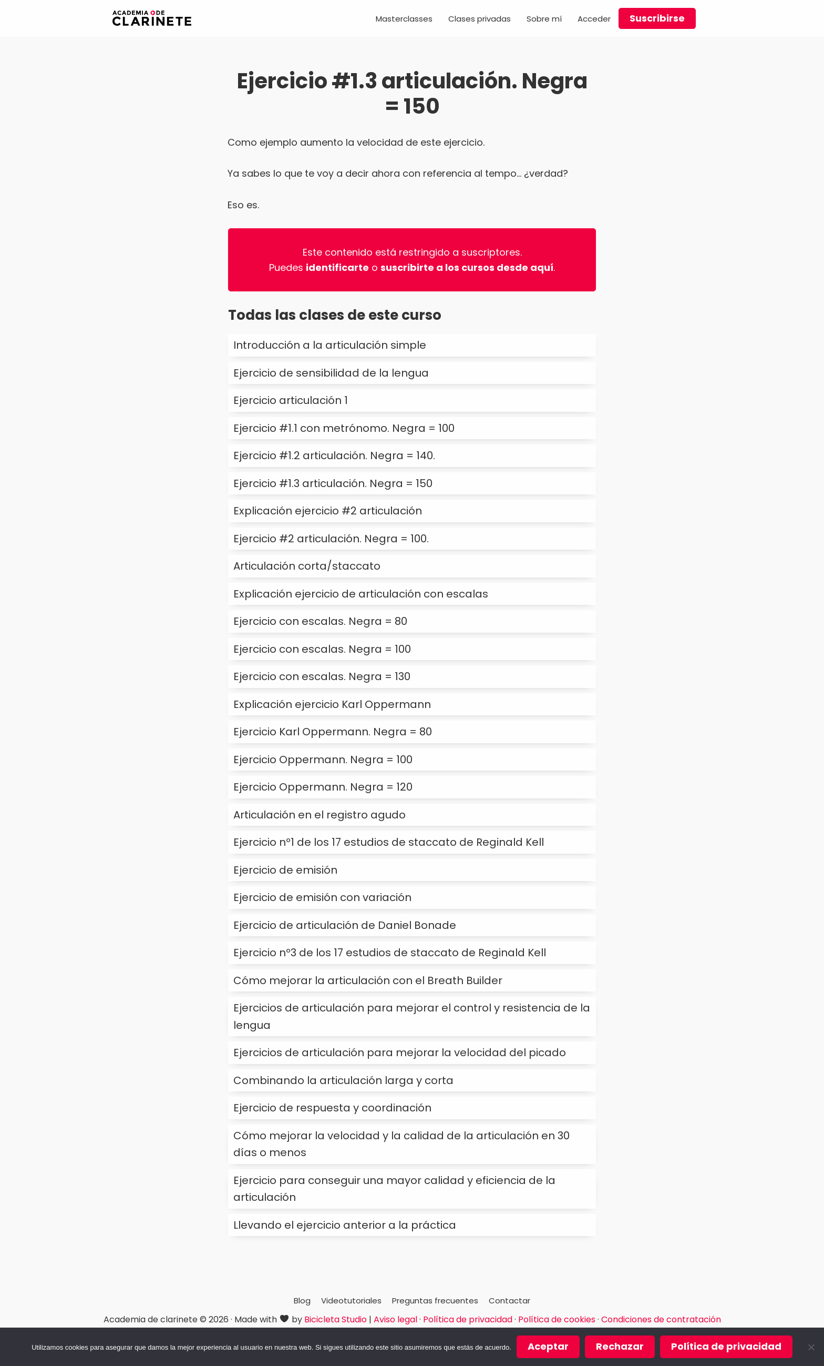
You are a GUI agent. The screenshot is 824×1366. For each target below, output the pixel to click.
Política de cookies (556, 1319)
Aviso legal (395, 1319)
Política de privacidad (467, 1319)
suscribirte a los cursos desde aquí (466, 267)
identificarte (337, 267)
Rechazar (620, 1346)
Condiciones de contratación (661, 1319)
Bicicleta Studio (335, 1319)
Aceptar (548, 1346)
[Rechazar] (811, 1347)
